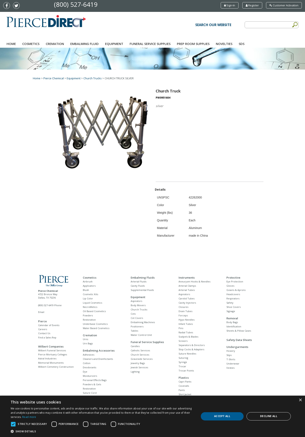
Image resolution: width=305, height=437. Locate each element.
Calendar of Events (48, 325)
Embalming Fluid (84, 44)
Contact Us (44, 333)
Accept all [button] (222, 416)
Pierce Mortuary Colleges (52, 354)
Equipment (114, 44)
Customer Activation (283, 5)
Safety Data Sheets (239, 340)
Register (252, 5)
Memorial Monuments (51, 362)
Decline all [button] (268, 416)
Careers (42, 329)
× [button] (300, 400)
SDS (241, 44)
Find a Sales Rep (47, 337)
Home (11, 44)
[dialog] (152, 416)
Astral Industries (47, 358)
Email (41, 312)
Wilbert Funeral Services (52, 350)
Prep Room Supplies (193, 44)
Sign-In (229, 5)
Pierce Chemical (53, 78)
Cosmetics (30, 44)
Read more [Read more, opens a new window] (29, 417)
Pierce (42, 321)
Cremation (55, 44)
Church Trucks (92, 78)
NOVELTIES (224, 44)
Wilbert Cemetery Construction (56, 366)
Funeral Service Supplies (150, 44)
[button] (102, 431)
